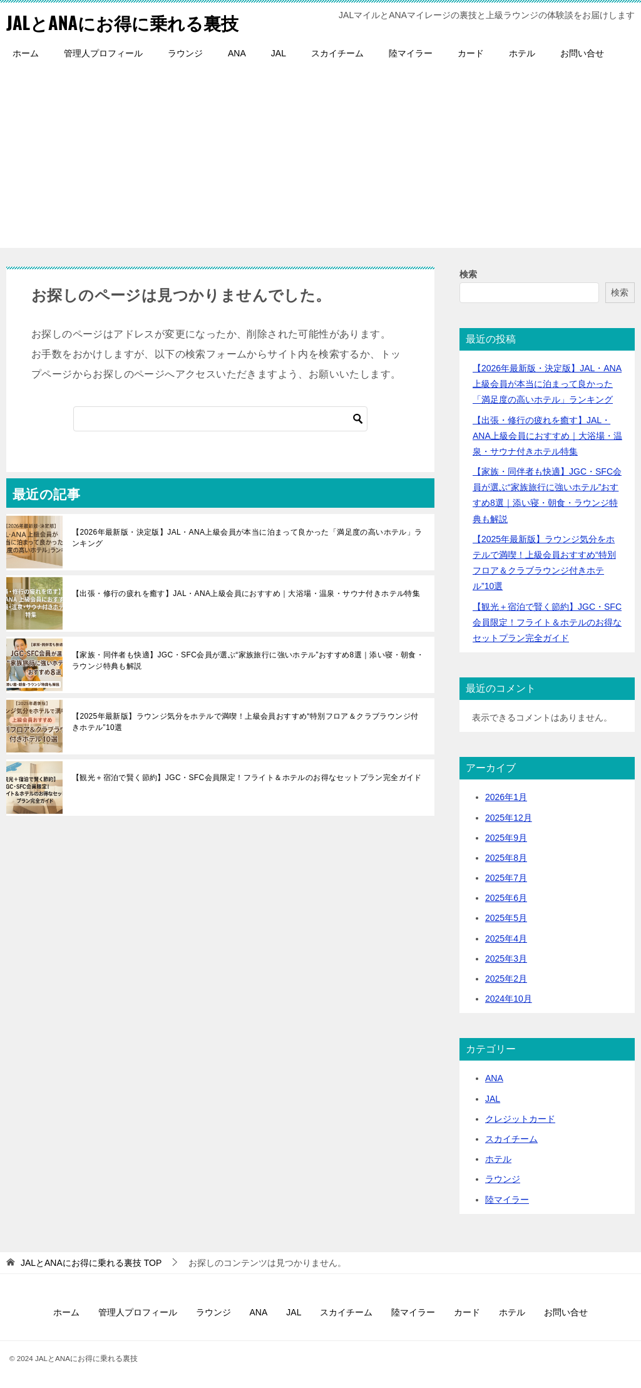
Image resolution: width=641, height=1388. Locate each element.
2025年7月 (506, 878)
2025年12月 (508, 818)
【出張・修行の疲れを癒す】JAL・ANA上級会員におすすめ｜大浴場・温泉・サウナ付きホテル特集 (246, 593)
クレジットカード (520, 1119)
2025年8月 (506, 858)
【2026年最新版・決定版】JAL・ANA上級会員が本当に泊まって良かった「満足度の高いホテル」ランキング (247, 538)
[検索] (220, 418)
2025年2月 (506, 979)
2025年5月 (506, 918)
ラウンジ (185, 53)
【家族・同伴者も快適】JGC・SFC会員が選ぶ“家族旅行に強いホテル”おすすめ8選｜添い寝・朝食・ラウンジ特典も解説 (248, 660)
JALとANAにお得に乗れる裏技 (130, 22)
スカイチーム (337, 53)
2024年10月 (508, 999)
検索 (468, 274)
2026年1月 (506, 797)
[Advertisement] (320, 160)
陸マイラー (411, 53)
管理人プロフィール (103, 53)
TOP (91, 1263)
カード (471, 53)
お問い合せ (582, 53)
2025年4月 (506, 938)
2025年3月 (506, 959)
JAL (278, 53)
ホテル (522, 53)
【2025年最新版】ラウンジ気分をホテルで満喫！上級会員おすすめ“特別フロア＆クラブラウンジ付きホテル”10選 (245, 722)
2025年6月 (506, 898)
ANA (237, 53)
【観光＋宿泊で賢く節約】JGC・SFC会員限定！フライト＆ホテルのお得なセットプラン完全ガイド (247, 777)
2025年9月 (506, 838)
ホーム (26, 53)
